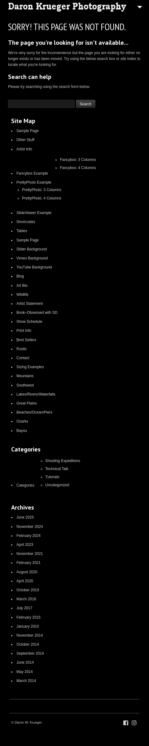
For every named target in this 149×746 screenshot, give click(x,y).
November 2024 (29, 526)
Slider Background (31, 249)
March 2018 (26, 599)
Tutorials (52, 477)
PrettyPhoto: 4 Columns (41, 198)
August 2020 (26, 572)
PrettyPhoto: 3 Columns (41, 190)
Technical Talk (56, 469)
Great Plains (26, 403)
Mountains (24, 376)
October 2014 (27, 644)
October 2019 (27, 590)
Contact (22, 358)
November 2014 (29, 635)
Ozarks (22, 421)
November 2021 (29, 553)
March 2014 (26, 681)
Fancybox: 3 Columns (78, 160)
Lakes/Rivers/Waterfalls (35, 394)
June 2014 (25, 662)
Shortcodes (25, 222)
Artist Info (24, 149)
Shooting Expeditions (62, 461)
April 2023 (24, 544)
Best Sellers (26, 340)
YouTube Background (34, 267)
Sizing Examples (30, 367)
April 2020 (24, 581)
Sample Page (27, 131)
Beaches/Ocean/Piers (34, 412)
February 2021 (28, 563)
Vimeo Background (32, 258)
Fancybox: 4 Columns (78, 168)
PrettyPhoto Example (33, 182)
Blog (20, 276)
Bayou (21, 430)
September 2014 (30, 653)
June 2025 (25, 517)
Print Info (23, 330)
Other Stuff (25, 140)
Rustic (21, 349)
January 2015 (27, 626)
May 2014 (24, 672)
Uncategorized (57, 485)
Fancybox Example (32, 173)
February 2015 (28, 617)
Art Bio (22, 285)
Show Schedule (29, 321)
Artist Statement (29, 303)
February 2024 (28, 535)
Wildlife (22, 294)
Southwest (25, 385)
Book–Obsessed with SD (37, 312)
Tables (21, 231)
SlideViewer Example (33, 213)
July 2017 (24, 608)
